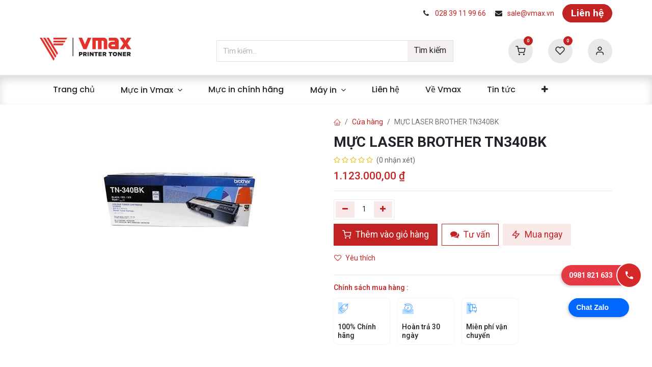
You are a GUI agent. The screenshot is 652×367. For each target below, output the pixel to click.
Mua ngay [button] (536, 234)
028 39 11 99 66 (460, 13)
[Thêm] (383, 209)
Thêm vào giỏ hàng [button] (385, 234)
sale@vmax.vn (530, 13)
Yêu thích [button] (355, 258)
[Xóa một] (345, 209)
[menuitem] (73, 89)
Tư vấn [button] (470, 234)
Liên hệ (587, 13)
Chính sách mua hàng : (371, 287)
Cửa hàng (367, 122)
